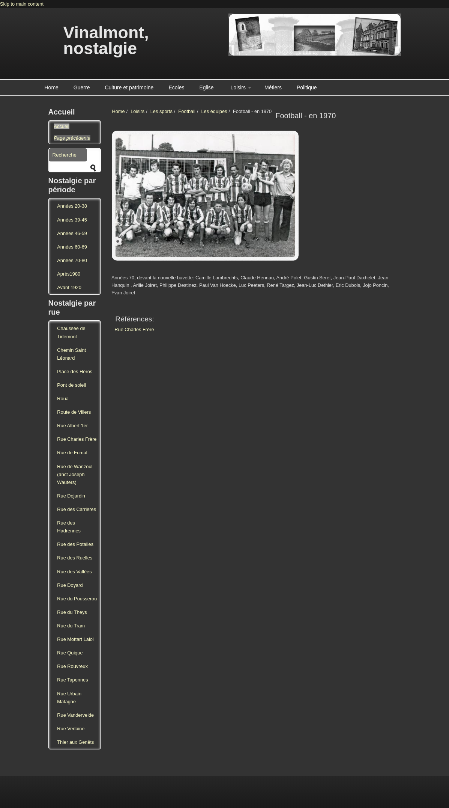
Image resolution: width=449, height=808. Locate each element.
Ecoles (176, 87)
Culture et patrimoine (129, 87)
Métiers (273, 87)
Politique (307, 87)
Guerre (82, 87)
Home (52, 87)
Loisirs (238, 87)
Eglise (206, 87)
